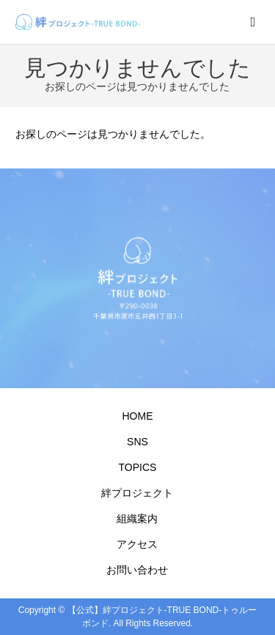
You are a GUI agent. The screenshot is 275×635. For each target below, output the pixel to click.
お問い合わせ (137, 570)
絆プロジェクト (137, 493)
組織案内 (137, 518)
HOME (137, 416)
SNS (137, 442)
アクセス (137, 544)
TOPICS (138, 467)
